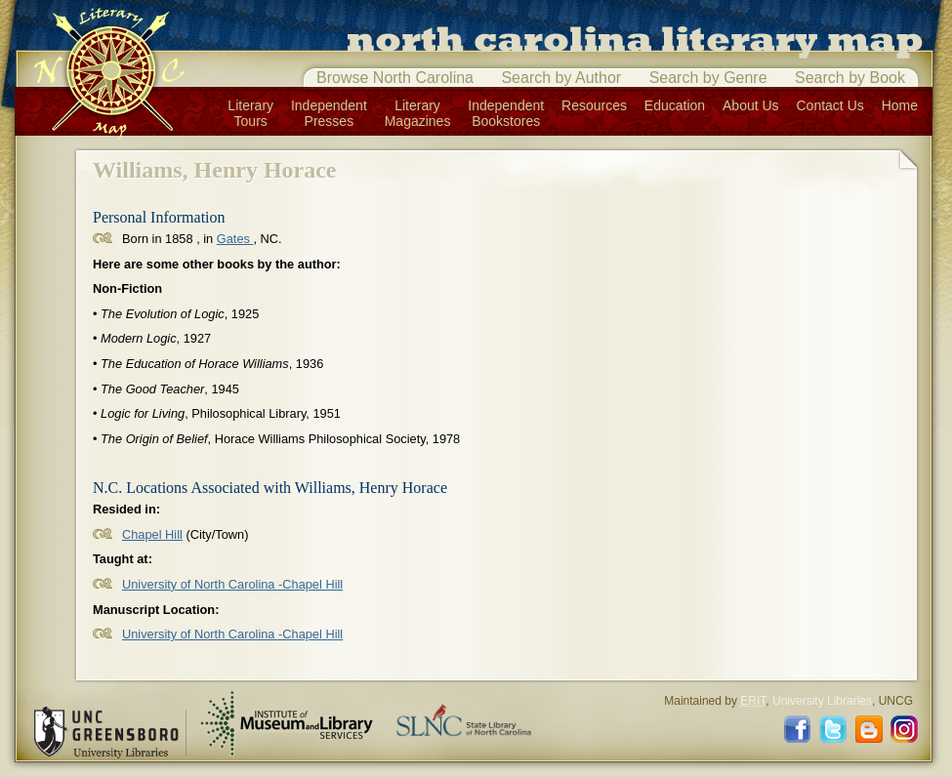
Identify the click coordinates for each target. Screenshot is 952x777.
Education (674, 105)
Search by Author (561, 77)
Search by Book (850, 77)
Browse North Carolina (395, 77)
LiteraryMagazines (418, 113)
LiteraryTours (250, 113)
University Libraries (822, 701)
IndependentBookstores (506, 113)
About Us (751, 105)
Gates (235, 238)
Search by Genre (708, 77)
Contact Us (830, 105)
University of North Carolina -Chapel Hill (232, 584)
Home (900, 105)
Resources (594, 105)
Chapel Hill (152, 534)
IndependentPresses (329, 113)
